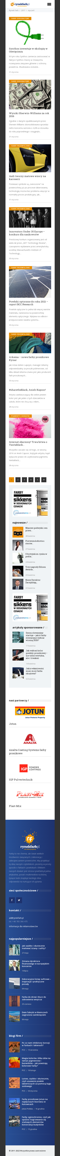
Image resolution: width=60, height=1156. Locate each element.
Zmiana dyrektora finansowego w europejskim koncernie (35, 964)
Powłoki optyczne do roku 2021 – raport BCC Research (28, 303)
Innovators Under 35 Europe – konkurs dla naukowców (27, 233)
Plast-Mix (15, 806)
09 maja (25, 988)
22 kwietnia (30, 588)
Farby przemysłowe (20, 146)
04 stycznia (32, 1091)
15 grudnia (32, 1129)
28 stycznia (13, 407)
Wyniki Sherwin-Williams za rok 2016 (29, 115)
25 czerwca (26, 1004)
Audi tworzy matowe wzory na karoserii (27, 178)
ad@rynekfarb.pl (16, 918)
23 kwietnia (30, 575)
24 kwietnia (30, 562)
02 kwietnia (30, 679)
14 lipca (25, 970)
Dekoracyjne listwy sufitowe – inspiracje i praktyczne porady (36, 981)
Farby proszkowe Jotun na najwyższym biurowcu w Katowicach (35, 1102)
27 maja (25, 953)
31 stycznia (13, 72)
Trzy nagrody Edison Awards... (35, 568)
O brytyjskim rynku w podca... (36, 555)
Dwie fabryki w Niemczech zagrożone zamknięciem (35, 1013)
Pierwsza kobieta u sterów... (34, 542)
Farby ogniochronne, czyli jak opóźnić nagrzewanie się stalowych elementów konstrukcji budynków (36, 1121)
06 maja (25, 1019)
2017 (23, 10)
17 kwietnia (30, 645)
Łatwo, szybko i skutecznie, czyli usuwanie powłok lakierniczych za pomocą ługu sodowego (36, 1082)
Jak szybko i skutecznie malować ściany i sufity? (34, 947)
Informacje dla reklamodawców (23, 926)
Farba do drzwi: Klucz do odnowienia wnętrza (34, 998)
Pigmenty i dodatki (20, 416)
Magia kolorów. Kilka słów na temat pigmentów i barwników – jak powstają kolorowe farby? (36, 1062)
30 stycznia (13, 258)
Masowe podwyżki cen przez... (36, 529)
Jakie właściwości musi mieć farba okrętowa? (35, 671)
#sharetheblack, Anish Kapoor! (27, 389)
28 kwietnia (30, 536)
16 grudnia (39, 1108)
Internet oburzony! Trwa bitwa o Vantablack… (28, 443)
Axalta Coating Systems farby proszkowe (27, 751)
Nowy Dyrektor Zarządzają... (32, 581)
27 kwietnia (30, 549)
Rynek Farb (14, 10)
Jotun (12, 723)
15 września (33, 1050)
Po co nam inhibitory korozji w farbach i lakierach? (36, 1044)
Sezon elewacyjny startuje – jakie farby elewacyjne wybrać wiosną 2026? (36, 636)
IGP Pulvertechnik (21, 779)
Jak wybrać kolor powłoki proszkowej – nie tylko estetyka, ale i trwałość (36, 654)
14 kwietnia (30, 663)
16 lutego (32, 1070)
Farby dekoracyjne (20, 18)
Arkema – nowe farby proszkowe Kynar (29, 358)
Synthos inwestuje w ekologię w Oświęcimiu (28, 50)
